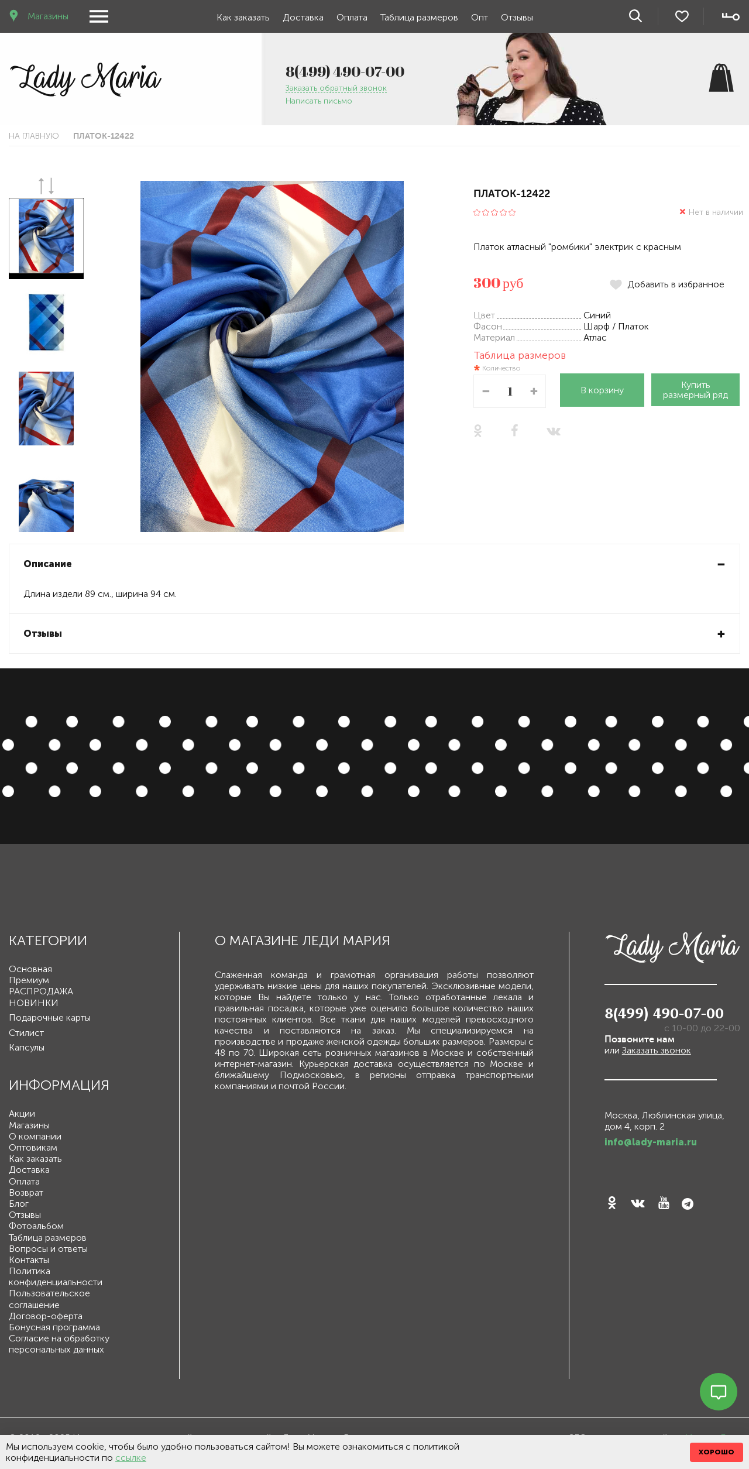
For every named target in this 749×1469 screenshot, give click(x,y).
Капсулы (26, 1047)
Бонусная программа (54, 1327)
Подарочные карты (50, 1017)
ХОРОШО (716, 1452)
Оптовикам (33, 1147)
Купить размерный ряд (695, 389)
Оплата (351, 17)
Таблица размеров (419, 17)
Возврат (26, 1192)
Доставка (303, 17)
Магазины (46, 16)
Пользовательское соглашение (49, 1299)
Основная (30, 968)
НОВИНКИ (34, 1002)
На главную (34, 136)
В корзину (602, 390)
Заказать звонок (656, 1050)
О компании (35, 1136)
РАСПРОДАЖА (41, 991)
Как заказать (243, 17)
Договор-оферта (46, 1316)
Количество (501, 368)
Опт (479, 17)
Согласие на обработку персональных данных (59, 1344)
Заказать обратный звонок (336, 89)
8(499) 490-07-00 (345, 71)
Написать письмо (319, 101)
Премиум (29, 980)
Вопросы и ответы (48, 1248)
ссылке (130, 1457)
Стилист (26, 1032)
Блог (19, 1203)
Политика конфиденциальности (55, 1276)
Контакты (29, 1259)
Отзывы (517, 17)
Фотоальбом (36, 1225)
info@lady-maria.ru (650, 1142)
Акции (22, 1113)
